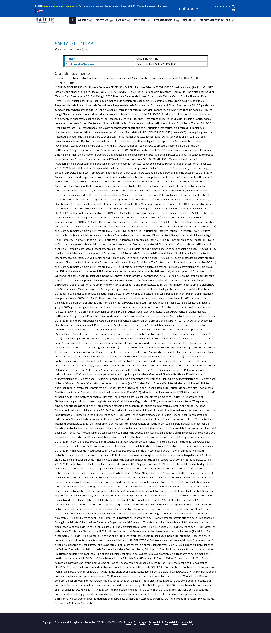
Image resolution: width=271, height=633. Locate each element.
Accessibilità (156, 622)
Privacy (128, 622)
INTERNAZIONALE (166, 20)
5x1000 (38, 6)
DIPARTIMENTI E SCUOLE (216, 20)
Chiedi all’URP (127, 6)
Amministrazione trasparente (60, 6)
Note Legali (140, 622)
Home (72, 20)
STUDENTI (142, 20)
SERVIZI (189, 20)
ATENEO (85, 20)
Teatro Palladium (146, 6)
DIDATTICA (103, 20)
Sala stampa (112, 6)
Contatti (162, 6)
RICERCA (123, 20)
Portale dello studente (91, 6)
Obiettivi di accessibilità (179, 622)
